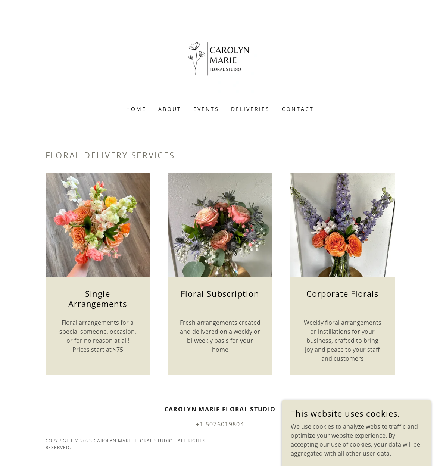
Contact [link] (298, 108)
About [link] (169, 108)
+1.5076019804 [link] (220, 424)
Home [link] (136, 108)
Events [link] (206, 108)
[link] (219, 57)
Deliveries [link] (250, 108)
